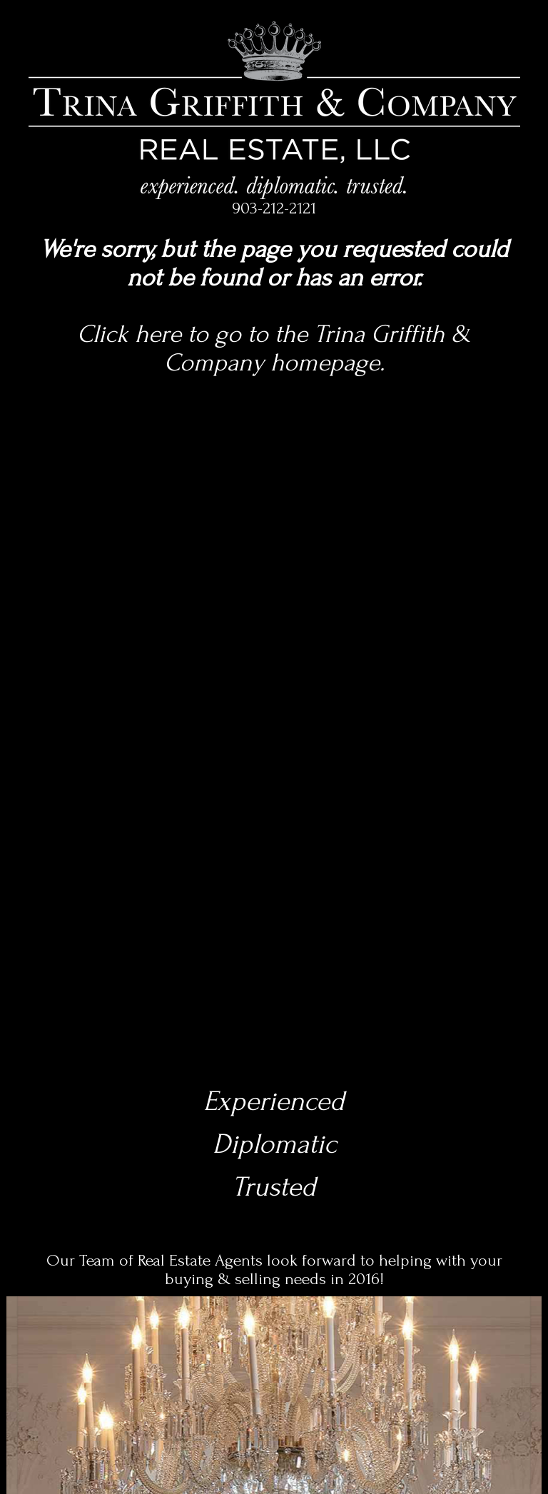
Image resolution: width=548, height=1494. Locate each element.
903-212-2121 (274, 208)
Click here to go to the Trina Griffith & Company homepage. (274, 348)
